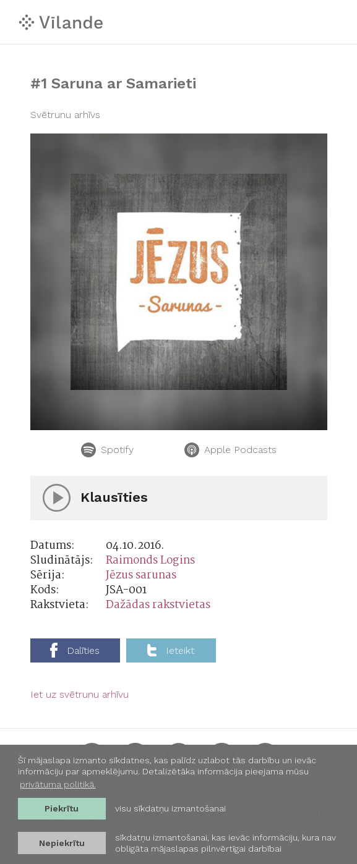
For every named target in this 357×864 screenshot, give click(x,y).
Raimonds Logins (150, 561)
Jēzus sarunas (141, 576)
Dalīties (75, 650)
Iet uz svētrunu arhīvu (79, 694)
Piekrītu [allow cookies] (62, 808)
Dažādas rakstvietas (158, 605)
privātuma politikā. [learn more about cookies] (58, 784)
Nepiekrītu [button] (62, 843)
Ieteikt (170, 650)
